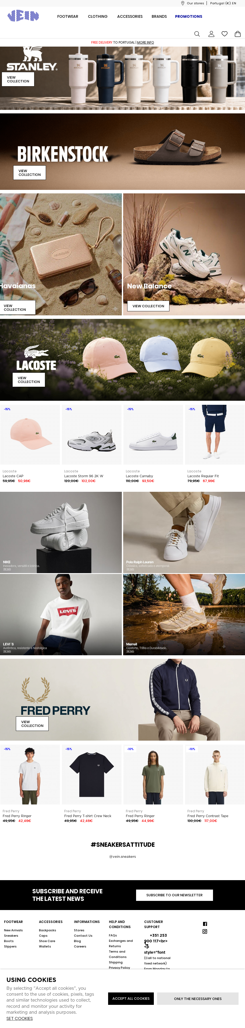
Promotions (188, 16)
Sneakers (11, 935)
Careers (80, 946)
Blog (77, 941)
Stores (79, 930)
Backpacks (47, 930)
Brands (159, 16)
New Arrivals (13, 930)
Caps (43, 935)
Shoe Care (47, 941)
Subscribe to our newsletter (174, 895)
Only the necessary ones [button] (198, 998)
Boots (9, 941)
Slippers (10, 946)
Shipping (116, 962)
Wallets (45, 946)
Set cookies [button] (19, 1018)
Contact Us (83, 935)
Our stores (195, 3)
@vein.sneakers (122, 857)
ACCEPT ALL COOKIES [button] (131, 998)
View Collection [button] (18, 79)
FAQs (113, 935)
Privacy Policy (119, 968)
